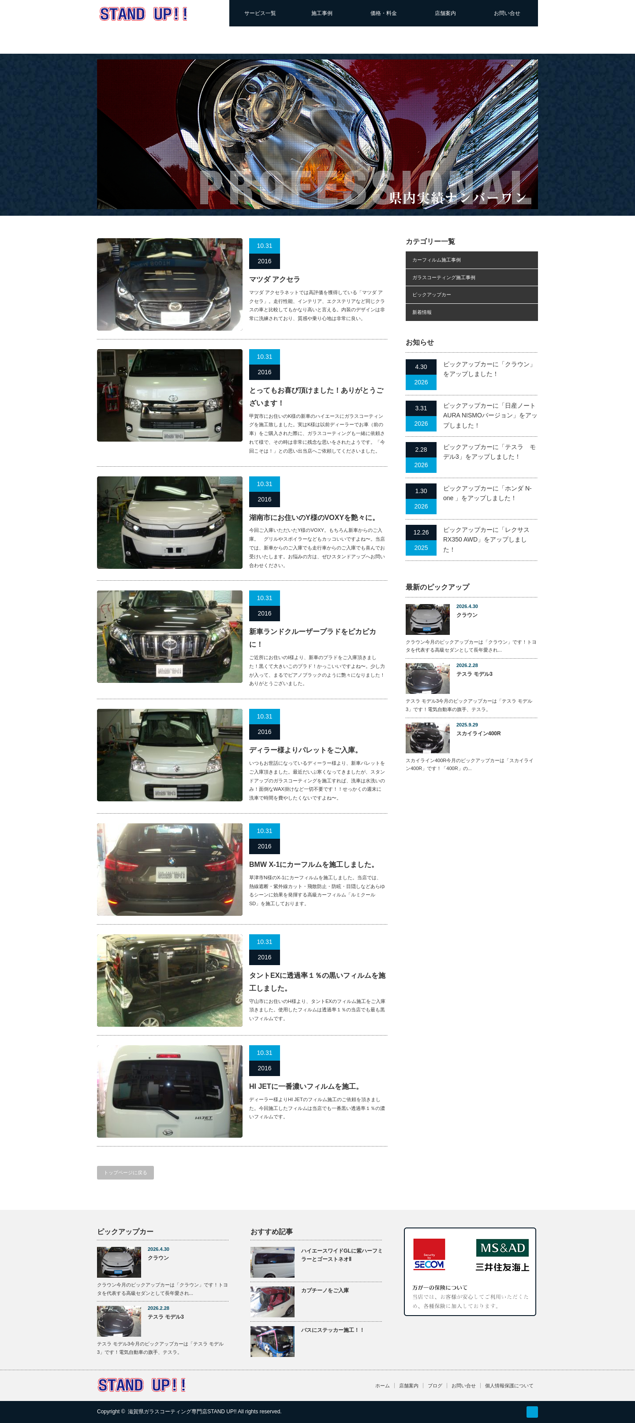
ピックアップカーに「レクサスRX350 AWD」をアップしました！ (486, 539)
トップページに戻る (125, 1172)
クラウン (467, 615)
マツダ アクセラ (274, 279)
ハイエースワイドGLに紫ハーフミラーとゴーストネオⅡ (342, 1255)
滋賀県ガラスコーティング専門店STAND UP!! (182, 1411)
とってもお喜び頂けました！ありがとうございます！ (316, 397)
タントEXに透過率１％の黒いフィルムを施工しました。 (317, 982)
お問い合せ (507, 13)
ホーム (382, 1385)
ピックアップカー (431, 294)
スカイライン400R (478, 733)
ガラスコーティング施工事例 (443, 277)
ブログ (435, 1385)
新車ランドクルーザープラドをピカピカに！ (312, 638)
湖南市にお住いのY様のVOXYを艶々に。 (314, 517)
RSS (532, 1412)
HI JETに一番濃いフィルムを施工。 (306, 1086)
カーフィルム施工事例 (436, 259)
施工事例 (321, 13)
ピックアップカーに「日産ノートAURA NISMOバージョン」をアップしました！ (490, 415)
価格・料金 (383, 13)
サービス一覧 (260, 13)
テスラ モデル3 (474, 674)
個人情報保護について (509, 1385)
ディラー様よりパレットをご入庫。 (305, 750)
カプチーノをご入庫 (325, 1290)
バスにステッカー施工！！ (333, 1330)
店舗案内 (445, 13)
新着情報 (422, 312)
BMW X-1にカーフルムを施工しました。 (313, 864)
